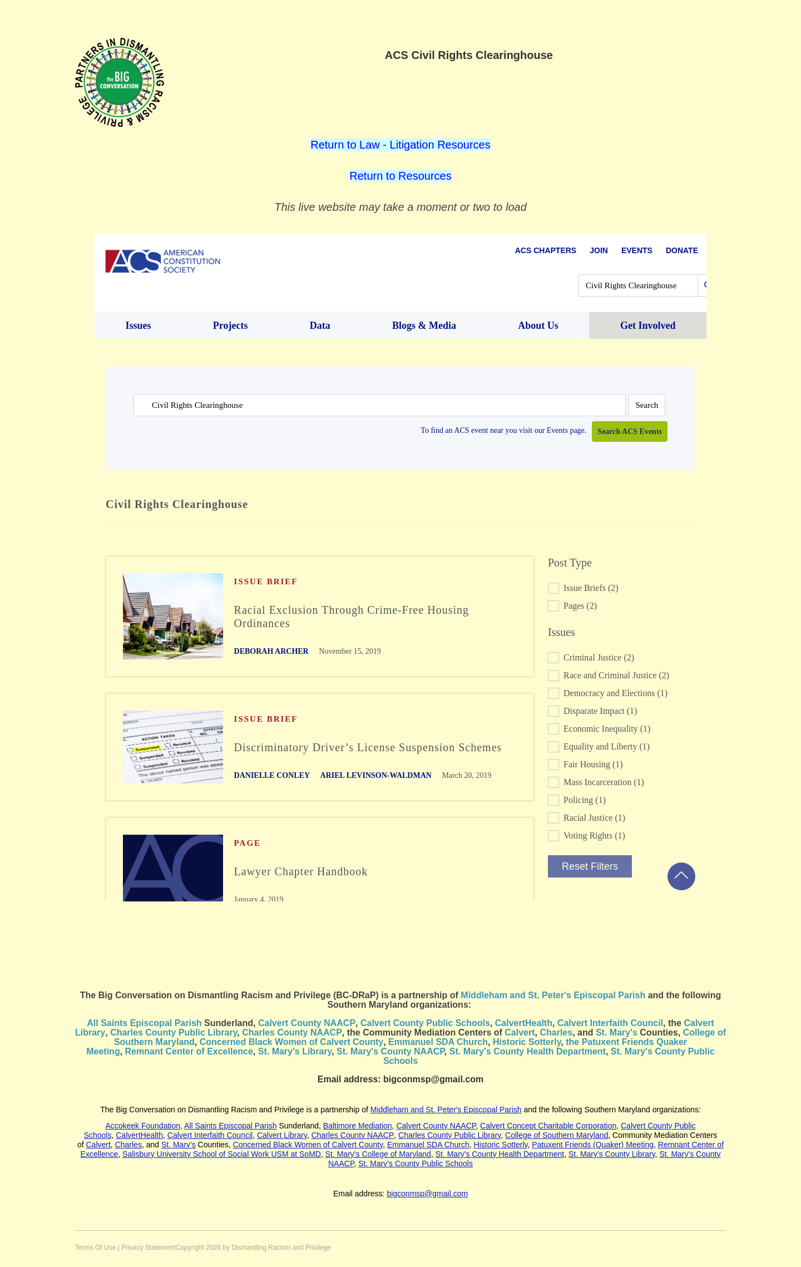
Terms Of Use (95, 1247)
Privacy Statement (148, 1247)
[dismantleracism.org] (119, 81)
